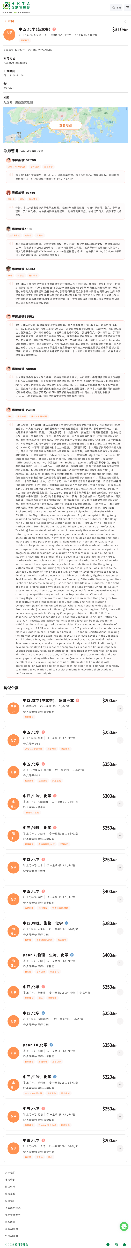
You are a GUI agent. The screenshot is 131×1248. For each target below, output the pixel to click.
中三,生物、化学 (37, 1076)
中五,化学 (31, 732)
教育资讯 (10, 1179)
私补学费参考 (13, 1214)
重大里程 (10, 1193)
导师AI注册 (11, 1235)
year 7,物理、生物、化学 (45, 955)
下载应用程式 (13, 1207)
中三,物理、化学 (37, 827)
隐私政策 (10, 1221)
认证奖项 (10, 1186)
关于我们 (10, 1172)
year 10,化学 (35, 1045)
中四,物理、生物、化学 (43, 923)
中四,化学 (31, 859)
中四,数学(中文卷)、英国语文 (48, 700)
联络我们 (10, 1200)
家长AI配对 (11, 1228)
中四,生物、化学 (37, 795)
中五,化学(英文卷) (35, 29)
